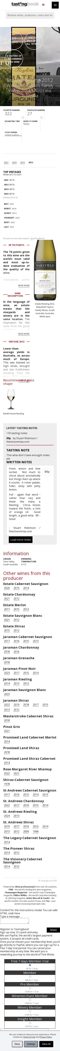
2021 (6, 162)
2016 (14, 162)
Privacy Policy (46, 1037)
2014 (26, 588)
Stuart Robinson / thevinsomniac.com (22, 439)
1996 (36, 831)
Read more (24, 285)
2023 (7, 673)
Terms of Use (29, 1037)
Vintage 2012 (16, 341)
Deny (17, 1044)
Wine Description (15, 294)
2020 (7, 588)
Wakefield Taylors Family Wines (30, 87)
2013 (22, 162)
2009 (26, 831)
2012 (30, 162)
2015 (16, 588)
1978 (7, 784)
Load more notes (20, 539)
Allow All (46, 1044)
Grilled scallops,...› (13, 134)
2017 (7, 609)
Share (53, 931)
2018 (7, 651)
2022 (7, 704)
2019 (16, 704)
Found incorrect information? (23, 238)
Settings (31, 1044)
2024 (7, 815)
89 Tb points (16, 244)
